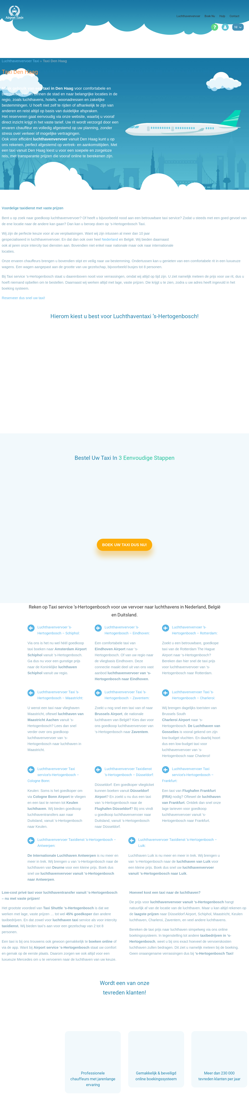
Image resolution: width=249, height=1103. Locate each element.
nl (238, 27)
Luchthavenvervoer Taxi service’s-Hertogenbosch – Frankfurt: (188, 775)
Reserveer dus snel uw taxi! (23, 298)
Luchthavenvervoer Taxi (20, 61)
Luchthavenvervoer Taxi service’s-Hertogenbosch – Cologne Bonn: (53, 775)
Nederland (110, 239)
